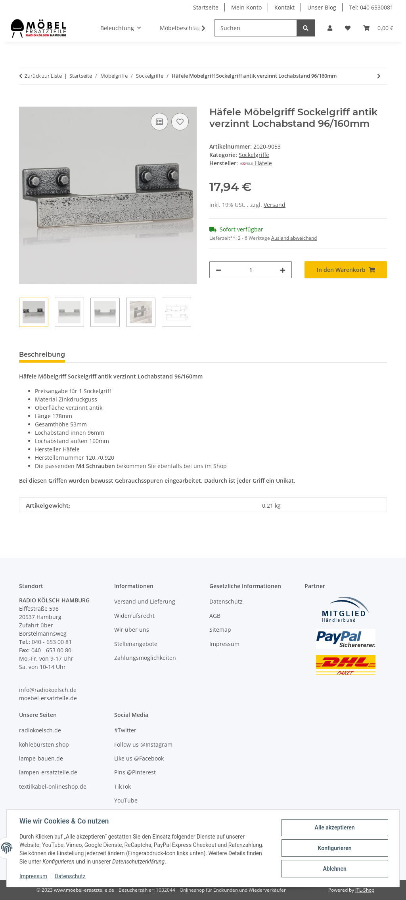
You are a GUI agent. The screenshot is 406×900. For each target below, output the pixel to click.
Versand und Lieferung (144, 601)
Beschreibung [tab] (42, 354)
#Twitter (125, 730)
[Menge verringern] (218, 270)
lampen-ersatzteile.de (48, 772)
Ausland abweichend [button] (294, 238)
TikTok (122, 786)
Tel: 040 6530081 (371, 7)
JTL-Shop (364, 890)
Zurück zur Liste (43, 75)
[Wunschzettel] (348, 28)
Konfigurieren (334, 848)
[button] (330, 28)
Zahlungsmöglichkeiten (145, 657)
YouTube (126, 800)
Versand (274, 204)
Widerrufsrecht (134, 615)
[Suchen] (255, 27)
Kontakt (284, 7)
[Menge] (250, 270)
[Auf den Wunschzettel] (180, 121)
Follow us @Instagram (143, 744)
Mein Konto (246, 7)
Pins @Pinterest (135, 772)
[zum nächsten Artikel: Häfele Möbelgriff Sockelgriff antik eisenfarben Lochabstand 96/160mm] (379, 75)
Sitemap (220, 629)
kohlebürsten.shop (44, 744)
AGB (214, 615)
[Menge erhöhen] (282, 270)
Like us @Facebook (139, 758)
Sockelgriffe (254, 155)
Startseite (205, 7)
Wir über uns (131, 629)
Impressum (33, 876)
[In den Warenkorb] (25, 102)
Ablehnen (334, 869)
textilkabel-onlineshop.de (52, 786)
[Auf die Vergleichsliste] (159, 121)
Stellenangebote (135, 644)
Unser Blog (321, 7)
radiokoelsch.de (40, 730)
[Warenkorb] (378, 28)
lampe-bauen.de (41, 758)
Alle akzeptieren (334, 827)
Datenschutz (70, 876)
